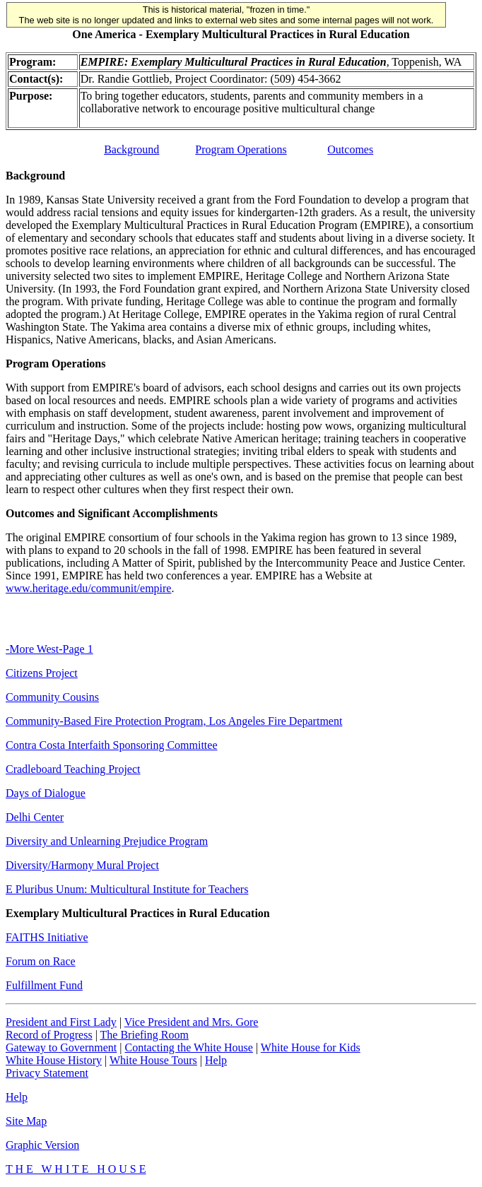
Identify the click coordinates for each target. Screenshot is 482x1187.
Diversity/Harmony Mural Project (82, 865)
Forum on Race (41, 961)
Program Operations (240, 149)
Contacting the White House (188, 1047)
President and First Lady (61, 1022)
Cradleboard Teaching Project (73, 769)
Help (216, 1060)
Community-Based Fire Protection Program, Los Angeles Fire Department (174, 721)
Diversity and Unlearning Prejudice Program (107, 841)
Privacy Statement (47, 1073)
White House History (54, 1060)
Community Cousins (52, 697)
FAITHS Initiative (47, 937)
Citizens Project (42, 673)
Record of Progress (49, 1035)
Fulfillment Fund (44, 985)
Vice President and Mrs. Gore (191, 1022)
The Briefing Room (144, 1035)
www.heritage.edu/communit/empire (88, 588)
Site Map (26, 1121)
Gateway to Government (61, 1047)
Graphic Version (42, 1145)
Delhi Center (35, 817)
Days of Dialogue (46, 793)
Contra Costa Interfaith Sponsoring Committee (112, 745)
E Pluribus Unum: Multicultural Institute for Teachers (127, 889)
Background (131, 149)
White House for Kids (310, 1047)
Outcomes (350, 149)
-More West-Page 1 (49, 649)
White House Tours (153, 1060)
